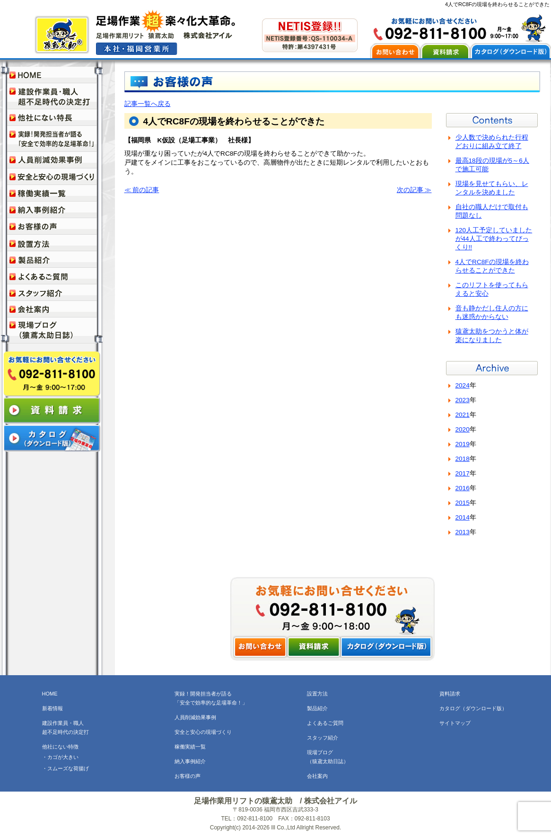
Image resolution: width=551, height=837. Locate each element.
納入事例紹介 (190, 761)
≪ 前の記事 (141, 190)
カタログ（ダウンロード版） (473, 708)
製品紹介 (317, 708)
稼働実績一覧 (190, 746)
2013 (462, 532)
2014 (462, 517)
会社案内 (317, 776)
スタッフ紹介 (322, 737)
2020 (462, 429)
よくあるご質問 (325, 723)
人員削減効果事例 (195, 717)
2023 (462, 400)
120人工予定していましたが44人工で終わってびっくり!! (494, 239)
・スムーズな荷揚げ (65, 768)
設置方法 (317, 693)
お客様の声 (188, 776)
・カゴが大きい (60, 757)
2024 (462, 385)
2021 (462, 414)
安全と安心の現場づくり (203, 732)
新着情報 (52, 708)
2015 (462, 502)
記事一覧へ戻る (147, 103)
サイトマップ (455, 723)
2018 (462, 458)
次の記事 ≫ (414, 190)
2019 (462, 444)
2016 (462, 488)
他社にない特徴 (60, 746)
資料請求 (449, 693)
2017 (462, 473)
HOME (50, 693)
